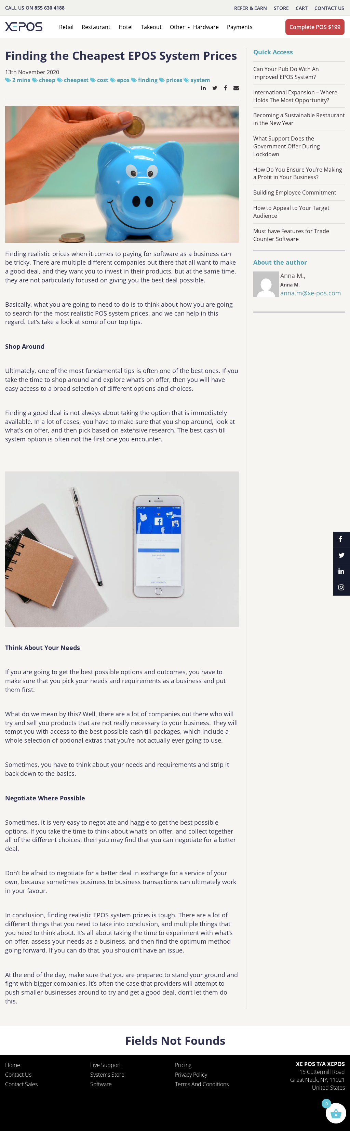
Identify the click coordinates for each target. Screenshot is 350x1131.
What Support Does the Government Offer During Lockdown (286, 146)
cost (102, 80)
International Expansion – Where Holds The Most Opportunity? (295, 96)
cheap (47, 80)
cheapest (76, 80)
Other (177, 27)
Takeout (151, 27)
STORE (281, 8)
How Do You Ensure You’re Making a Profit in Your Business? (297, 173)
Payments (240, 27)
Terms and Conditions (202, 1084)
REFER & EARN (250, 8)
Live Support (105, 1065)
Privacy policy (191, 1074)
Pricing (183, 1065)
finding (148, 80)
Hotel (126, 27)
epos (123, 80)
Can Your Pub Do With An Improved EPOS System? (286, 73)
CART (302, 8)
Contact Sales (21, 1084)
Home (12, 1065)
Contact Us (329, 8)
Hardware (206, 27)
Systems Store (107, 1074)
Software (101, 1084)
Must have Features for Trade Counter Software (291, 235)
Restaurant (96, 27)
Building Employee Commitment (294, 192)
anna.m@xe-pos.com (310, 293)
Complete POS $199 (315, 27)
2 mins (21, 80)
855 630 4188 (50, 7)
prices (174, 80)
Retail (66, 27)
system (200, 80)
